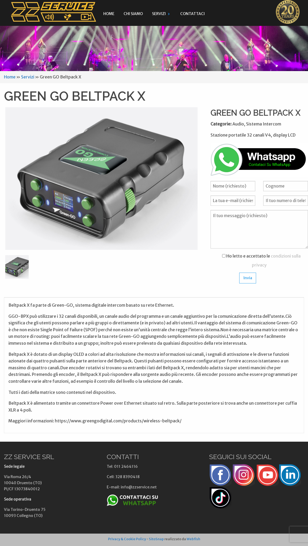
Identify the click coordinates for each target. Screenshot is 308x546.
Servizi (159, 13)
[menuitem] (109, 13)
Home (108, 13)
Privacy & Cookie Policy (127, 539)
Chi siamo (133, 13)
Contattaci (192, 13)
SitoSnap (156, 539)
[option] (101, 178)
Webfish (193, 539)
